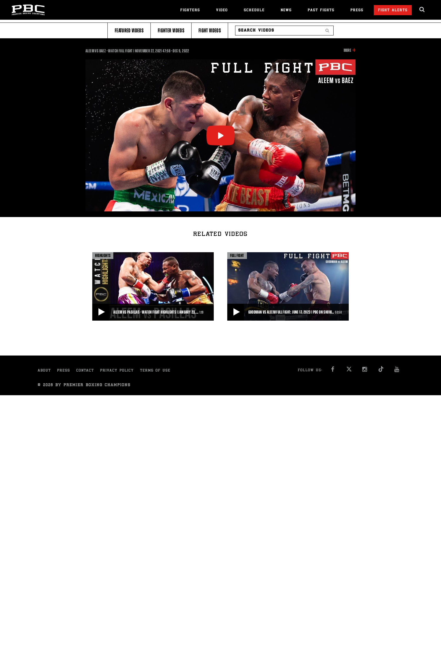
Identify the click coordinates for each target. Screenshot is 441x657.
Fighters (190, 10)
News (286, 10)
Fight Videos (210, 30)
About (44, 371)
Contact (85, 371)
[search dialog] (422, 9)
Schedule (254, 10)
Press (356, 10)
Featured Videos (129, 30)
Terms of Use (155, 371)
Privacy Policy (117, 371)
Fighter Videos (171, 30)
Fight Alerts (393, 10)
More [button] (347, 50)
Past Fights (321, 10)
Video (222, 10)
